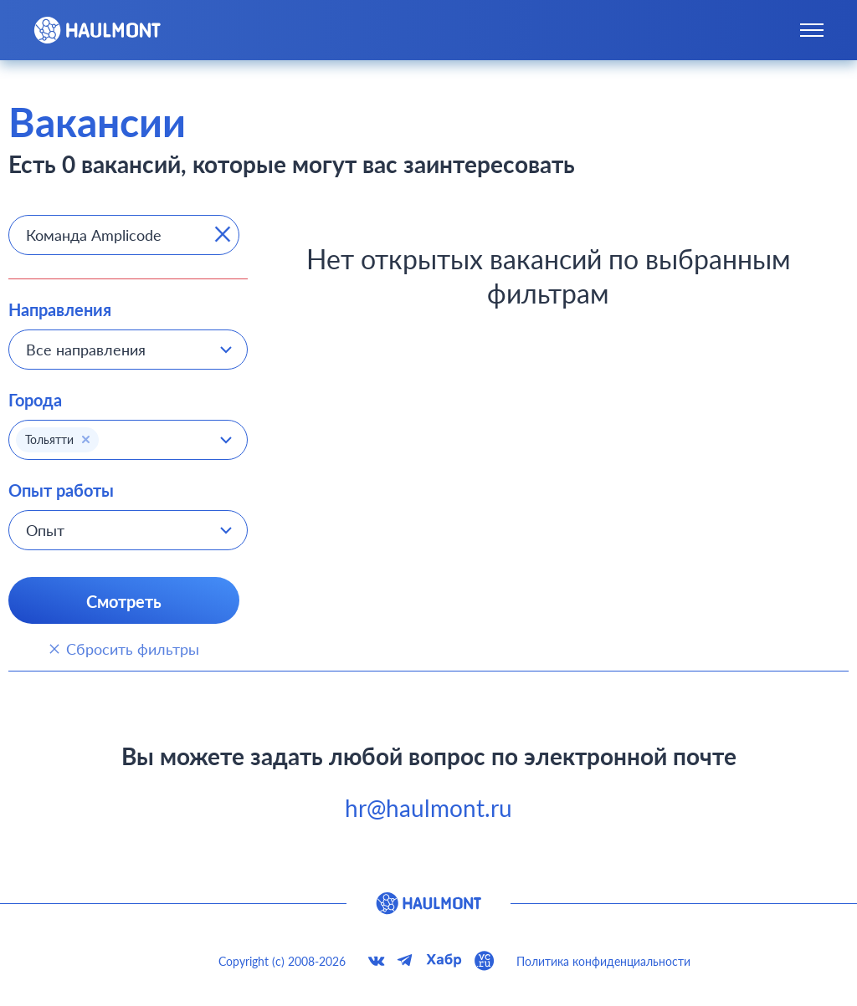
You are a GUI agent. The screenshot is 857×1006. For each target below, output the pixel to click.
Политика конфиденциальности (603, 961)
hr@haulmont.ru (428, 808)
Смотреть (124, 601)
